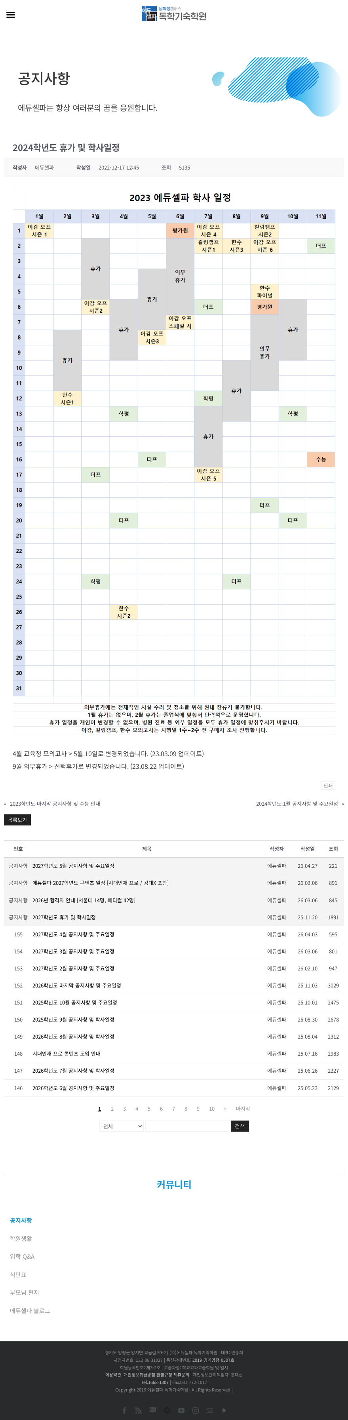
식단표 (18, 1274)
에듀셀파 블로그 (30, 1310)
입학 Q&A (22, 1256)
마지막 (243, 1108)
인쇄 (328, 785)
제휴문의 (181, 1374)
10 (212, 1108)
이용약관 (113, 1374)
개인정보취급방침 (139, 1374)
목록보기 (17, 819)
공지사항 (21, 1220)
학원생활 (21, 1238)
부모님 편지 (24, 1292)
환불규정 (164, 1374)
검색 (240, 1126)
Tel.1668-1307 (155, 1382)
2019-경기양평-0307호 (213, 1360)
